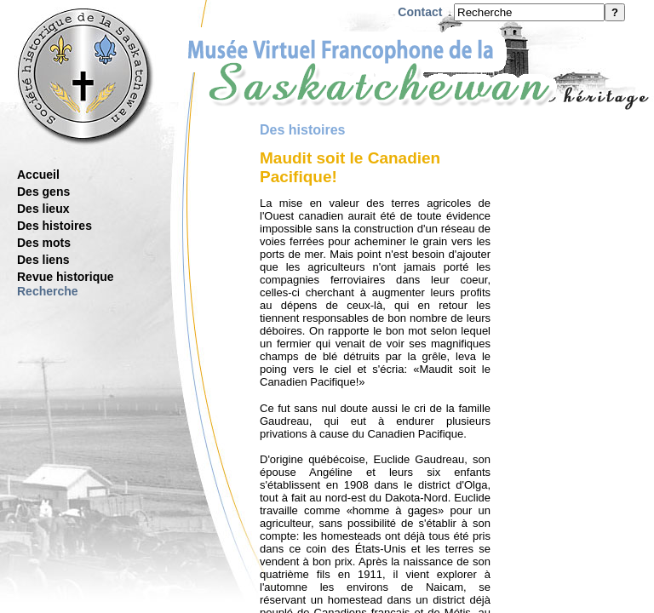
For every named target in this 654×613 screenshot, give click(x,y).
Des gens (43, 191)
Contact (420, 12)
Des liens (43, 259)
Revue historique (65, 277)
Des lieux (43, 208)
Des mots (44, 242)
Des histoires (54, 225)
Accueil (38, 174)
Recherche (47, 291)
